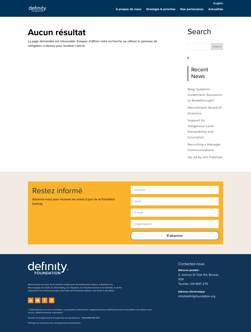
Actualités (215, 9)
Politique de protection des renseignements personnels (54, 322)
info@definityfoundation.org (196, 296)
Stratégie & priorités (161, 9)
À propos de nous (128, 9)
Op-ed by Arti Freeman (205, 157)
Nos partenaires (192, 9)
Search (217, 46)
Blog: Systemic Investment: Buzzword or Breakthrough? (205, 94)
